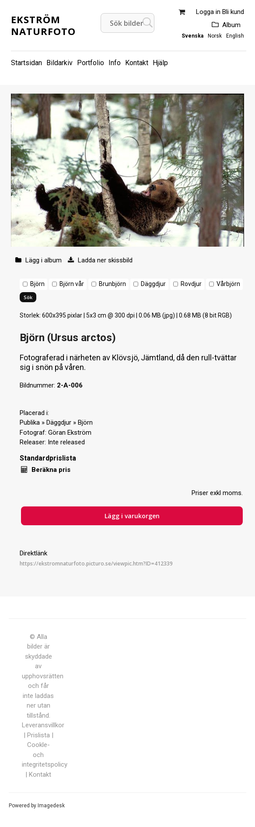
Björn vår (71, 283)
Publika (30, 422)
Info (114, 63)
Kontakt (136, 63)
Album (231, 25)
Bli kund (233, 12)
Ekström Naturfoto (43, 25)
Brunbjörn (112, 283)
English (235, 36)
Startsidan (26, 63)
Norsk (215, 36)
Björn (37, 283)
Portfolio (90, 63)
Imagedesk (51, 806)
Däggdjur (153, 283)
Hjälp (160, 63)
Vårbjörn (228, 283)
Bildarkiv (59, 63)
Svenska (192, 36)
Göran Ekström (69, 432)
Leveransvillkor (43, 725)
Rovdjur (191, 283)
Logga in (208, 12)
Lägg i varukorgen (132, 516)
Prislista (38, 735)
